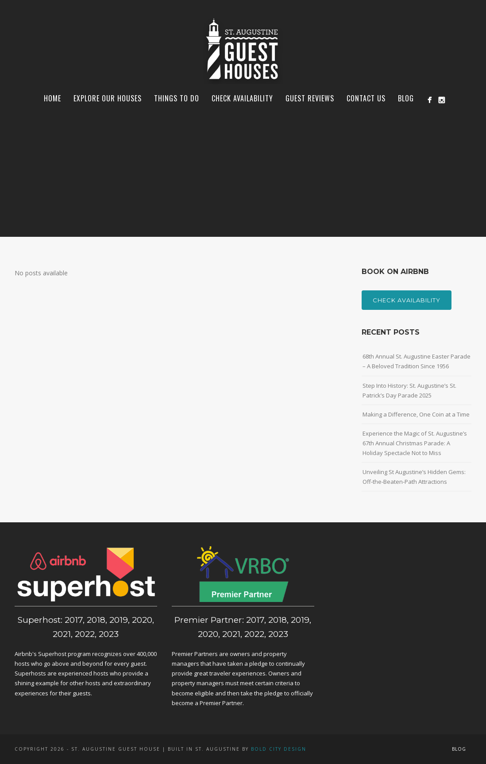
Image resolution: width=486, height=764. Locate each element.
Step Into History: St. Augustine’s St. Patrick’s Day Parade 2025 (409, 390)
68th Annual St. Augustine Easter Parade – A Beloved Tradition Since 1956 (417, 361)
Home (52, 98)
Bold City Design (278, 749)
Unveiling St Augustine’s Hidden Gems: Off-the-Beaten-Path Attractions (414, 477)
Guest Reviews (309, 98)
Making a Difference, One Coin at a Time (416, 414)
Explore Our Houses (107, 98)
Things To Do (176, 98)
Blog (406, 98)
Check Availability (242, 98)
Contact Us (366, 98)
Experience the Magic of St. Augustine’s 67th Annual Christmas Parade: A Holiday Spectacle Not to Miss (415, 443)
